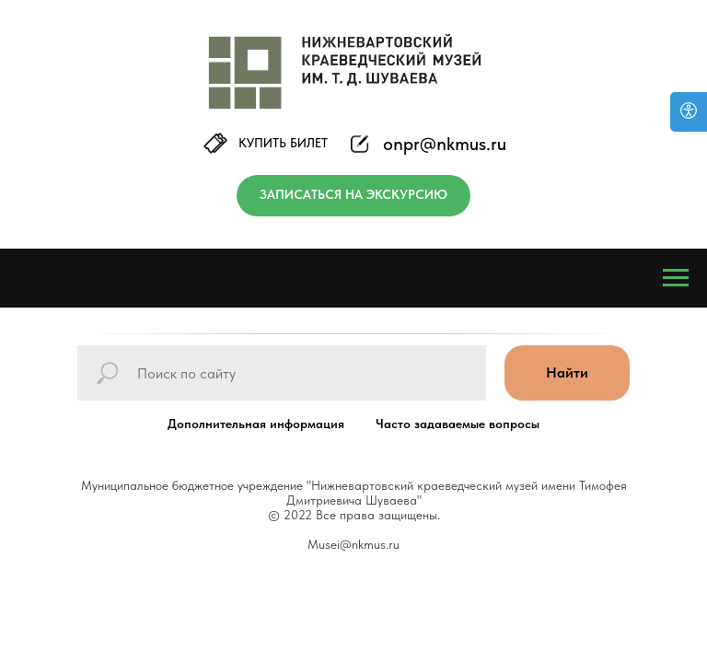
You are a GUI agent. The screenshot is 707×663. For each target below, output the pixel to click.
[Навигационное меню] (676, 278)
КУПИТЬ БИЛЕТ (283, 142)
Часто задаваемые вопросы (457, 423)
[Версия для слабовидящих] (688, 112)
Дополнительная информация (256, 423)
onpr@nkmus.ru (444, 144)
